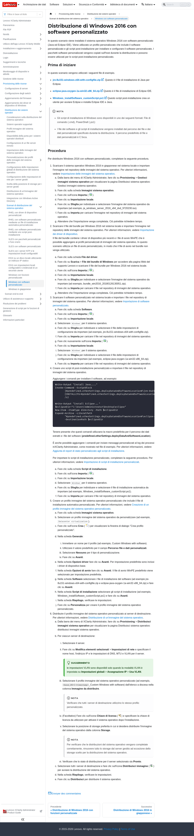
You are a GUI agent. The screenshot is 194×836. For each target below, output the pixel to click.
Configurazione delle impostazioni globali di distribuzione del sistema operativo (23, 170)
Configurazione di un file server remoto (21, 144)
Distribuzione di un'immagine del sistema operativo (22, 192)
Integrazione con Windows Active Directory (22, 199)
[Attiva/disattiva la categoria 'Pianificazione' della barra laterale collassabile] (40, 39)
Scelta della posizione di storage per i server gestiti (24, 185)
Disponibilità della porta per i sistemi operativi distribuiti (23, 137)
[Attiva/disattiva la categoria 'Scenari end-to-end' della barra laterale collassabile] (40, 294)
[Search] (176, 4)
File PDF (7, 29)
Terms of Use (128, 829)
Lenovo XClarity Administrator (17, 20)
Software (54, 4)
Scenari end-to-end (14, 294)
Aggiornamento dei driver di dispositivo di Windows (18, 104)
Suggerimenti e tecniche (14, 62)
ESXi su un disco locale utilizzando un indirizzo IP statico (24, 259)
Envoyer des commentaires (64, 793)
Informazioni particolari (13, 320)
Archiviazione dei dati (34, 4)
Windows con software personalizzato (19, 283)
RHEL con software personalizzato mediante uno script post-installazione (24, 232)
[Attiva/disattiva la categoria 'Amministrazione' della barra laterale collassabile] (40, 67)
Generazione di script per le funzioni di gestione (21, 309)
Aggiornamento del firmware (18, 98)
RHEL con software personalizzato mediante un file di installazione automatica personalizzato (24, 222)
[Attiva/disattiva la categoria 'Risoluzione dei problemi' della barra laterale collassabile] (40, 303)
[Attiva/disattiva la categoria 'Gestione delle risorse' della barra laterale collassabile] (40, 79)
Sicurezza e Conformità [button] (91, 4)
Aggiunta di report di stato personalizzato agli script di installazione (88, 451)
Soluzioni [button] (68, 4)
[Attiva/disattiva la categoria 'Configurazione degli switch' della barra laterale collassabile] (40, 93)
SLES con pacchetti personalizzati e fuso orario (24, 240)
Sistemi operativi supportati (19, 124)
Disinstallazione (10, 53)
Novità (6, 34)
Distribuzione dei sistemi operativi (16, 111)
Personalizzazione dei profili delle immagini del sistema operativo (20, 160)
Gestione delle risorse (13, 79)
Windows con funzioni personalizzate (18, 276)
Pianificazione (9, 39)
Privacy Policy (111, 829)
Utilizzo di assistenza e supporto (18, 299)
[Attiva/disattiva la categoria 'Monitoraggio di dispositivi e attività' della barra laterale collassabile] (40, 73)
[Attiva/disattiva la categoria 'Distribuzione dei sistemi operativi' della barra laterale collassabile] (40, 111)
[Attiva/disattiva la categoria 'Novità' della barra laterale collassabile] (40, 34)
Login (5, 57)
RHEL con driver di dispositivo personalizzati (22, 213)
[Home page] (51, 14)
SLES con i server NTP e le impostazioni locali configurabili (23, 252)
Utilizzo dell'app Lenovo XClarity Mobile (21, 44)
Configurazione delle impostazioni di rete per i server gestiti (24, 178)
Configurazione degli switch (18, 93)
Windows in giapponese (19, 289)
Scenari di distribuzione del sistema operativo (19, 206)
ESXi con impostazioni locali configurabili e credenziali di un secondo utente (22, 268)
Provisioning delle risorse (15, 83)
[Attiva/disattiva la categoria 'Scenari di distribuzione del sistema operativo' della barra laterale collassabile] (40, 206)
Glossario (7, 315)
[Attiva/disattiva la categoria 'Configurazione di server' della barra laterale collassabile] (40, 88)
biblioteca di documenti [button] (122, 4)
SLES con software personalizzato (24, 246)
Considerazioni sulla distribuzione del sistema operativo (24, 118)
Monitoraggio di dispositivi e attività (16, 72)
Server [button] (13, 4)
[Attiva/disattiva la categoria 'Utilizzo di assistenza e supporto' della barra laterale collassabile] (40, 298)
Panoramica (8, 25)
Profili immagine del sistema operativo (20, 130)
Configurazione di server (16, 88)
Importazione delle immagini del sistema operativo (22, 151)
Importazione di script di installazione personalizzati (111, 462)
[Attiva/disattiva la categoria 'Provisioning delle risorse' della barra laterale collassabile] (40, 83)
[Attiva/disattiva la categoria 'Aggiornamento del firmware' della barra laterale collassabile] (40, 98)
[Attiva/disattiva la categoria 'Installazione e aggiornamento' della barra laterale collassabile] (40, 48)
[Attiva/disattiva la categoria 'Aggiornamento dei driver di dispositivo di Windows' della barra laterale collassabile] (40, 104)
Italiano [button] (147, 4)
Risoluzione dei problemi (14, 303)
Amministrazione (11, 67)
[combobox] (7, 14)
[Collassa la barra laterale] (22, 819)
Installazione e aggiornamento (17, 48)
